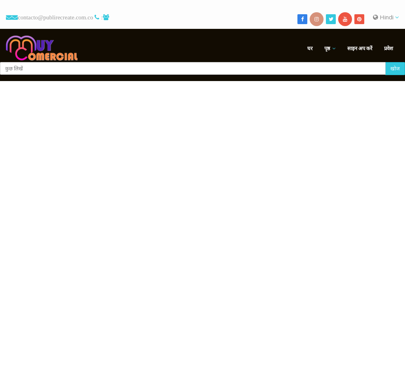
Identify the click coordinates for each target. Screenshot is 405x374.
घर (309, 48)
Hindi (386, 17)
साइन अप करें (359, 48)
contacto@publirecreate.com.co (55, 17)
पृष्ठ (327, 48)
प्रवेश (388, 48)
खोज (395, 68)
